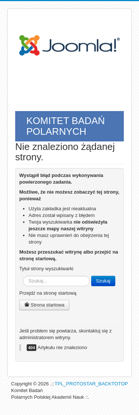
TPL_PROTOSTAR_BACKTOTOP (91, 383)
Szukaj (103, 281)
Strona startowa (44, 305)
